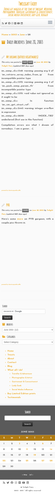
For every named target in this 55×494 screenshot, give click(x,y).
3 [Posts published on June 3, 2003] (19, 443)
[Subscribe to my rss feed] (3, 23)
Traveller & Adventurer (22, 374)
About (10, 359)
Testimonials (14, 397)
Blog (9, 366)
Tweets (11, 355)
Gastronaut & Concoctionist (25, 382)
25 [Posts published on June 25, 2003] (27, 461)
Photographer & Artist (22, 378)
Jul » (31, 475)
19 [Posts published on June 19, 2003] (35, 455)
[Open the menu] (50, 22)
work (30, 62)
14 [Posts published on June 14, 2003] (51, 449)
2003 (14, 35)
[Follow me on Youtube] (19, 23)
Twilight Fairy (27, 4)
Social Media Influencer (22, 390)
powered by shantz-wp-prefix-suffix (11, 190)
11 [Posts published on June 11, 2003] (27, 449)
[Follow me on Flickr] (15, 23)
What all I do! (14, 370)
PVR (8, 205)
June (22, 35)
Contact (11, 362)
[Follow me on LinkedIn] (22, 23)
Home (4, 35)
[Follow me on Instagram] (12, 23)
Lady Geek (16, 386)
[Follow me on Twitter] (6, 23)
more (20, 219)
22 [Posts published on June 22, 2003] (3, 461)
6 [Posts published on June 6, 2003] (43, 443)
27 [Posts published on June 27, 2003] (43, 461)
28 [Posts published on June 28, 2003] (51, 461)
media (25, 210)
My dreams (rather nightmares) (22, 56)
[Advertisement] (27, 158)
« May (24, 475)
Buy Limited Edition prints (21, 394)
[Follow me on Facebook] (9, 23)
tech (24, 62)
